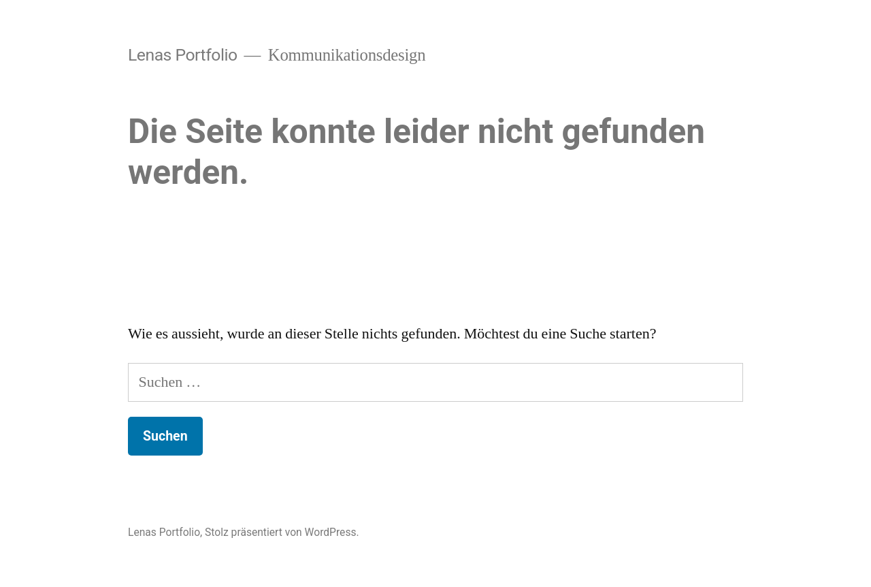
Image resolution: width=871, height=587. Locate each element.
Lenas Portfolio (182, 55)
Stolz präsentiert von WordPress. (282, 532)
